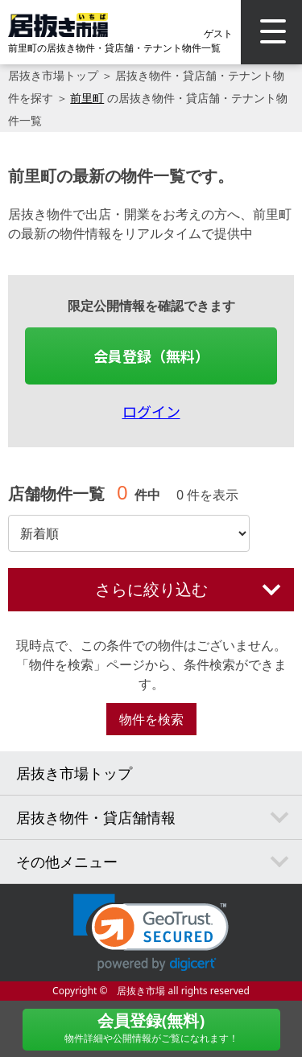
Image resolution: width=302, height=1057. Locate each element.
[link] (151, 932)
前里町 (87, 97)
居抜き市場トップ (53, 75)
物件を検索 (151, 719)
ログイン (151, 411)
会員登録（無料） (151, 355)
